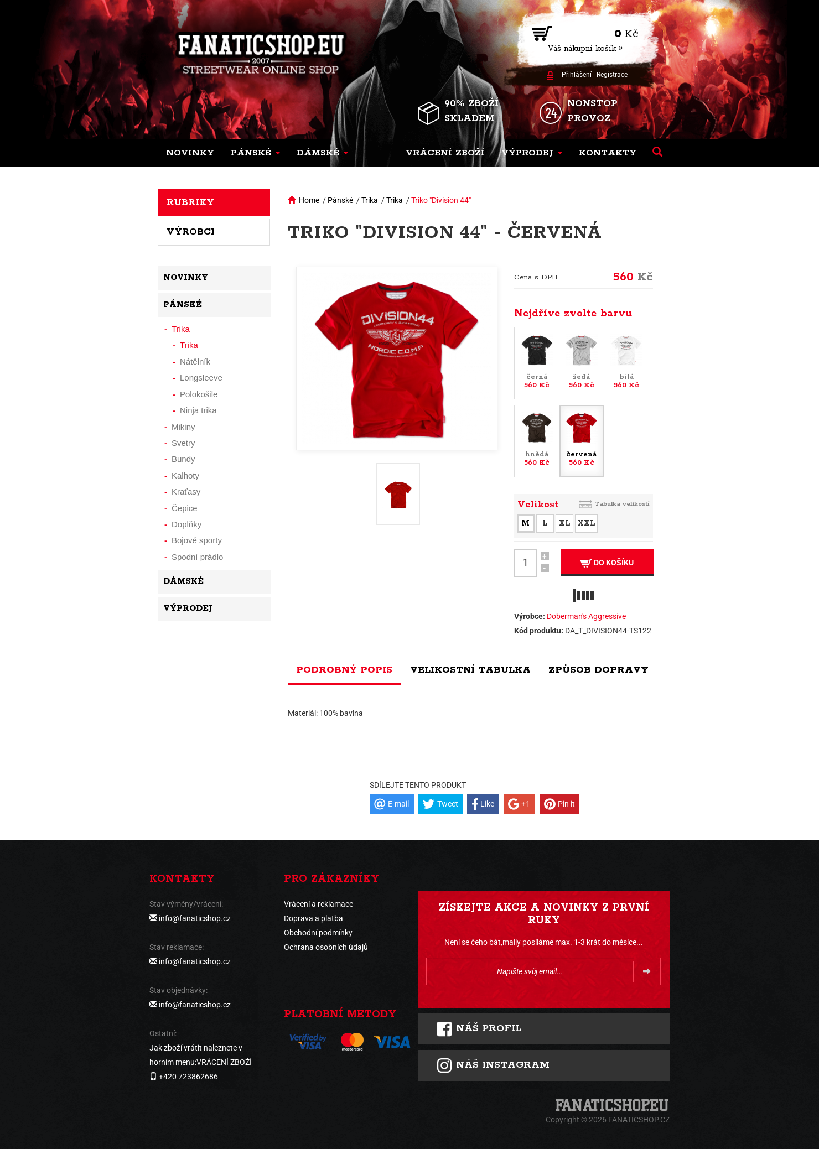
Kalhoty (185, 475)
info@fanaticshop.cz (195, 918)
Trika (369, 200)
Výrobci (191, 232)
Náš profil (479, 1029)
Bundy (183, 459)
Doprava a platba (313, 918)
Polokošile (198, 394)
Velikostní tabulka (470, 670)
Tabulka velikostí (622, 504)
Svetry (183, 443)
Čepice (185, 508)
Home (309, 200)
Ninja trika (198, 410)
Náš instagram (493, 1065)
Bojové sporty (197, 540)
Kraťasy (186, 491)
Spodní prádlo (197, 556)
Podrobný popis (344, 670)
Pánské (340, 200)
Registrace (612, 75)
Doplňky (186, 524)
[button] (255, 153)
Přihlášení (577, 75)
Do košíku (607, 563)
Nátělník (195, 361)
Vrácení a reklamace (318, 904)
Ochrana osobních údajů (326, 947)
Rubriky (190, 202)
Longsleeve (201, 377)
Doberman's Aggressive (586, 616)
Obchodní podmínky (318, 932)
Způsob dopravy (598, 670)
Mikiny (183, 426)
